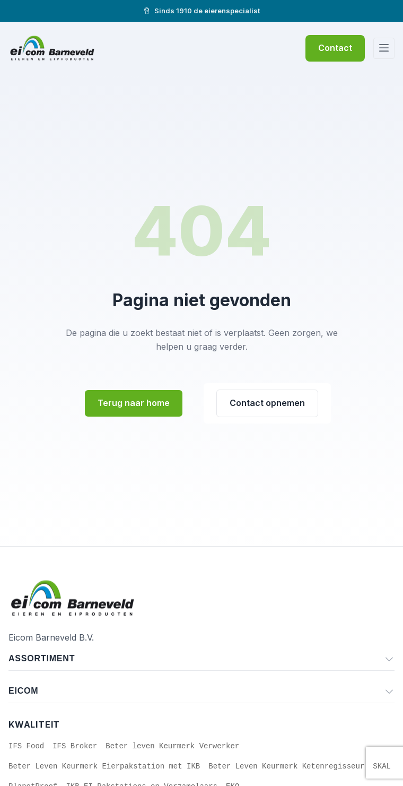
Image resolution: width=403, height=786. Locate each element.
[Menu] (384, 48)
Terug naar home (134, 403)
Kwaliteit (34, 724)
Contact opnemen (267, 403)
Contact (335, 47)
